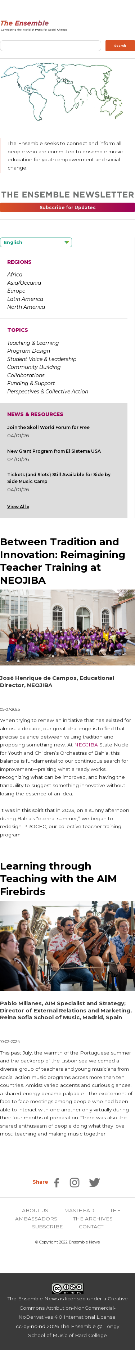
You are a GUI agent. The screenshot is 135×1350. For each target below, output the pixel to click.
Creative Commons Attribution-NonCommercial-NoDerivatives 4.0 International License (73, 1308)
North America (26, 307)
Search (120, 46)
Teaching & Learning (33, 343)
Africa (14, 274)
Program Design (28, 351)
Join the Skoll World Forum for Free (48, 427)
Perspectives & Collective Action (47, 391)
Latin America (25, 299)
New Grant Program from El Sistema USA (54, 451)
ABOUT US (35, 1210)
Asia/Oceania (24, 283)
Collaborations (26, 375)
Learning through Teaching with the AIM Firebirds (58, 879)
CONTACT (91, 1226)
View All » (18, 506)
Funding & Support (31, 383)
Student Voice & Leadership (41, 359)
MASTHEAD (79, 1210)
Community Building (34, 367)
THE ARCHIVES (93, 1219)
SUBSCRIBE (47, 1226)
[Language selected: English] (36, 242)
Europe (16, 291)
